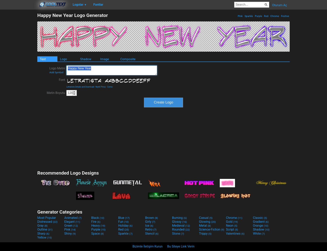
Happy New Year (111, 70)
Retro (150, 229)
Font (62, 80)
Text (43, 59)
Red (266, 16)
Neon (231, 225)
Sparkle (249, 16)
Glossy (179, 222)
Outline (45, 229)
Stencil (151, 233)
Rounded (181, 229)
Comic (110, 87)
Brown (151, 218)
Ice (149, 225)
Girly (150, 222)
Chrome (275, 16)
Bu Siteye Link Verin (181, 246)
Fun (123, 222)
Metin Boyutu (56, 93)
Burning (179, 218)
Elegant (72, 222)
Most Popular (46, 218)
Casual (206, 218)
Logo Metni (57, 70)
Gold (232, 222)
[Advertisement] (18, 70)
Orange (260, 225)
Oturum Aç (279, 5)
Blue (124, 218)
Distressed (47, 222)
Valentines (235, 233)
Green (71, 225)
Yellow (44, 237)
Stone (178, 233)
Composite (128, 59)
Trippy (205, 233)
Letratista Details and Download (80, 87)
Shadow (85, 59)
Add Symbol (56, 72)
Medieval (181, 225)
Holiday (125, 225)
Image (104, 59)
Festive (285, 16)
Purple (258, 16)
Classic (260, 218)
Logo (63, 59)
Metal (205, 225)
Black (97, 218)
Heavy (98, 225)
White (259, 233)
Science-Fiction (211, 229)
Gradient (261, 222)
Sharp (43, 233)
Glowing (207, 222)
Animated (73, 218)
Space (97, 233)
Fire (95, 222)
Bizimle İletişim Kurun (147, 246)
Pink (240, 16)
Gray (42, 225)
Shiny (70, 233)
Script (232, 229)
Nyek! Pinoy (101, 87)
